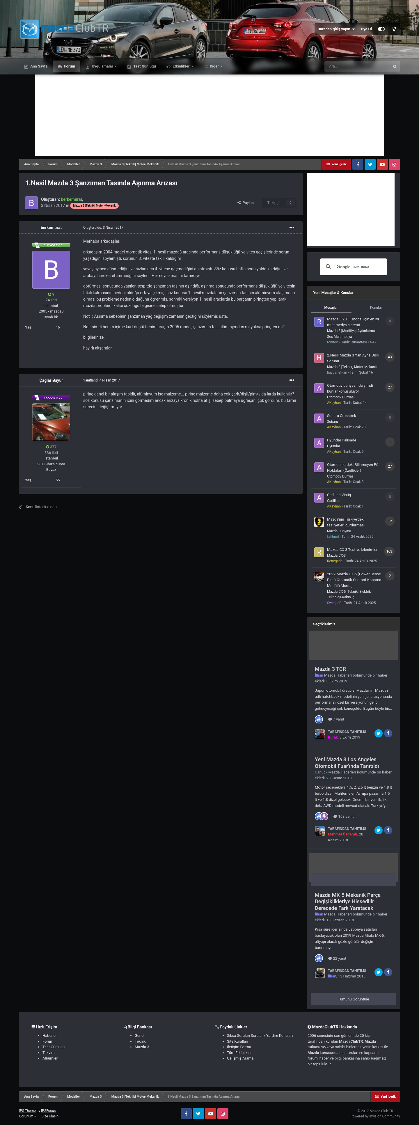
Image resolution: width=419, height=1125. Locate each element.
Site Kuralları (237, 1041)
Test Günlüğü (144, 66)
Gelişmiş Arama (240, 1058)
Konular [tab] (376, 308)
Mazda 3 (142, 1047)
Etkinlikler (181, 66)
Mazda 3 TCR (330, 669)
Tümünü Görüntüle (353, 999)
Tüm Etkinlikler (239, 1053)
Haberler (49, 1035)
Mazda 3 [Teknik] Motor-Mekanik (352, 367)
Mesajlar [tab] (331, 308)
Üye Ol (366, 29)
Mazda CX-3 (336, 555)
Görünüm (27, 1116)
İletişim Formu (239, 1047)
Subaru (332, 422)
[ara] (353, 266)
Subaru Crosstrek (341, 416)
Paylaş (245, 202)
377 (51, 447)
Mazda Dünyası (339, 531)
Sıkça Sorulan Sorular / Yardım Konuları (260, 1035)
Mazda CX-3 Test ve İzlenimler (352, 549)
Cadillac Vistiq (339, 495)
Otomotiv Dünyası (340, 397)
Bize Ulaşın (49, 1116)
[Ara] (357, 66)
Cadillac (333, 501)
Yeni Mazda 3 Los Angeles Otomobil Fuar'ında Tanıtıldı (347, 762)
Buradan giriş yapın (336, 29)
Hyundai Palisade (341, 440)
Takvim (48, 1053)
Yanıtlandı (101, 380)
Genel (139, 1035)
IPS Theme (27, 1111)
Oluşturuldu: (103, 228)
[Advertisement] (209, 115)
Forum (69, 66)
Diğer (214, 66)
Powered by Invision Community (375, 1116)
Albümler (50, 1058)
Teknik (140, 1041)
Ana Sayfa (38, 66)
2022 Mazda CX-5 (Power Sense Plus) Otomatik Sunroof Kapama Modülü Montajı (354, 580)
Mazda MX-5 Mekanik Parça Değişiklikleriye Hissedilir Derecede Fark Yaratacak (348, 901)
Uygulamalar (102, 66)
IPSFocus (48, 1111)
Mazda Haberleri (338, 675)
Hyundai (333, 446)
